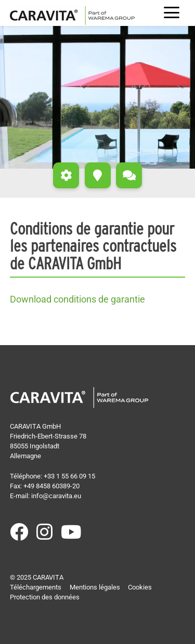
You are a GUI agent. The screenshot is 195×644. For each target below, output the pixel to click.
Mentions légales (95, 587)
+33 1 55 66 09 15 (69, 476)
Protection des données (45, 597)
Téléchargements (35, 587)
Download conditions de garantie (77, 299)
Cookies (140, 587)
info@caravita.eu (56, 496)
